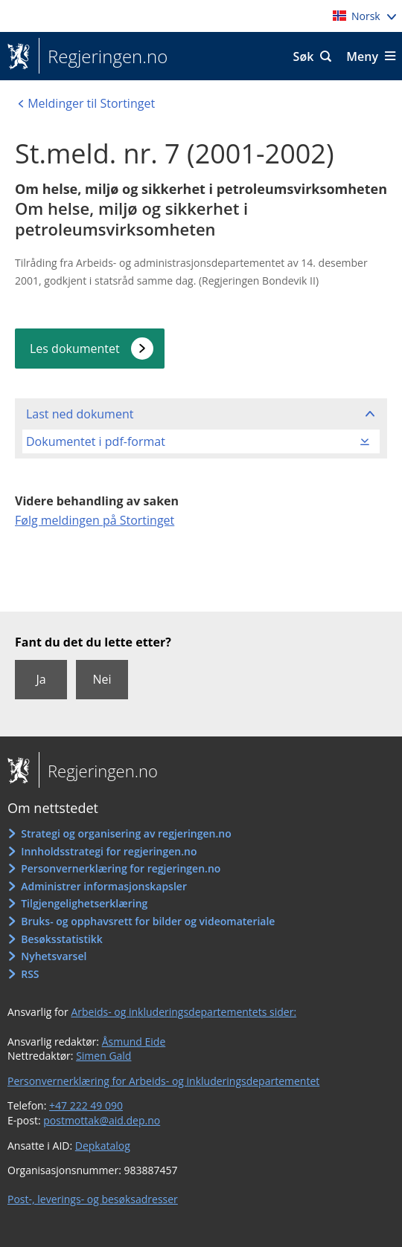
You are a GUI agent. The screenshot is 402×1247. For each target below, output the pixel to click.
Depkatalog (102, 1146)
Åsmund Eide (134, 1041)
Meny (362, 56)
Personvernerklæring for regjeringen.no (120, 868)
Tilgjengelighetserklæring (84, 903)
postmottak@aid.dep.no (101, 1120)
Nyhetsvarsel (53, 956)
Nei (101, 679)
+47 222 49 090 (86, 1105)
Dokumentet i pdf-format (95, 441)
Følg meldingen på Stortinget (94, 520)
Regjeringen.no (103, 56)
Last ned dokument (79, 414)
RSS (30, 974)
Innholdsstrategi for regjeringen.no (109, 851)
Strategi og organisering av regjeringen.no (126, 833)
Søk (303, 56)
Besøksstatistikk (62, 939)
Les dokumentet (75, 348)
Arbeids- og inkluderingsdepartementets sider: (183, 1012)
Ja (40, 679)
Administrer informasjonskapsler (104, 886)
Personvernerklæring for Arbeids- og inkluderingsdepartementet (163, 1081)
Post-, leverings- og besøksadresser (92, 1199)
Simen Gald (103, 1056)
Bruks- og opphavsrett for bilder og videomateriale (148, 921)
